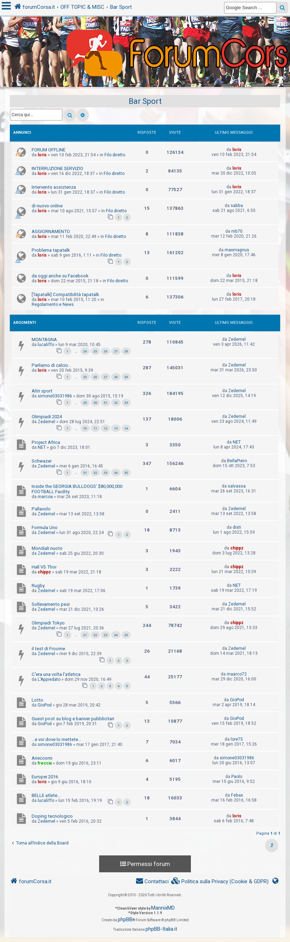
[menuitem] (220, 881)
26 (105, 351)
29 (126, 377)
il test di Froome (48, 648)
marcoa (45, 496)
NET (42, 447)
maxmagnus (237, 249)
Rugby (38, 585)
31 (105, 402)
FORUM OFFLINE (48, 149)
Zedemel (237, 339)
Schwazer (42, 461)
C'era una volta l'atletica (56, 674)
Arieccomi (42, 758)
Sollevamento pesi (51, 604)
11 (95, 428)
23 (105, 635)
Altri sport (42, 391)
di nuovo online (47, 205)
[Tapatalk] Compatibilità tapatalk (65, 294)
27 (115, 351)
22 (95, 635)
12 (105, 428)
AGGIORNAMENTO (51, 231)
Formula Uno (45, 527)
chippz (237, 548)
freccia (45, 763)
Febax (237, 795)
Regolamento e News (53, 304)
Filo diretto (114, 154)
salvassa (237, 486)
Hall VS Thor (44, 567)
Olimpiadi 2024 (47, 416)
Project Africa (46, 442)
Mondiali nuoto (47, 548)
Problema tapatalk (51, 250)
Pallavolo (41, 508)
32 (115, 402)
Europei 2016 (45, 776)
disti (237, 527)
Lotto (37, 700)
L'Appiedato (49, 679)
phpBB (125, 919)
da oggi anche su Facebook (60, 275)
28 (126, 351)
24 (85, 351)
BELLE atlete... (46, 795)
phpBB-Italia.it (161, 929)
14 (126, 428)
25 (95, 351)
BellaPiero (237, 460)
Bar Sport (145, 101)
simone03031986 (55, 396)
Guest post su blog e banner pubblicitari (73, 718)
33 (126, 402)
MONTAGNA (44, 339)
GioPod (45, 705)
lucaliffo (46, 344)
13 (115, 428)
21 (85, 635)
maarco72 (237, 674)
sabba (237, 205)
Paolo (236, 776)
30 (95, 402)
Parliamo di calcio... (51, 365)
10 (85, 428)
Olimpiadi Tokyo (48, 623)
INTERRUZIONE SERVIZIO (57, 168)
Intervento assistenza (54, 187)
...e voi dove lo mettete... (56, 739)
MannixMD (163, 908)
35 (126, 472)
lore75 (237, 739)
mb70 (237, 231)
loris (42, 154)
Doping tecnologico (52, 816)
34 (115, 472)
